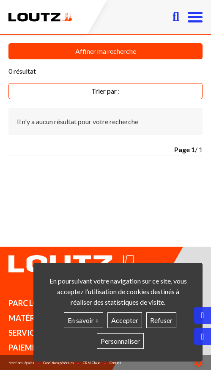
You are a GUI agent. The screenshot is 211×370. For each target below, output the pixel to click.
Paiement (27, 347)
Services (25, 332)
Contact (115, 363)
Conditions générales (58, 363)
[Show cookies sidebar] (198, 363)
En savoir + (83, 320)
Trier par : (105, 91)
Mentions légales (21, 363)
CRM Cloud (91, 363)
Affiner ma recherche (105, 51)
